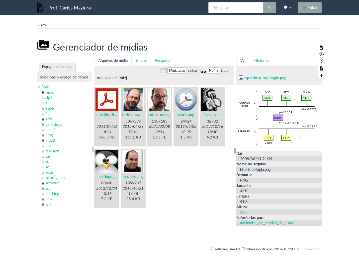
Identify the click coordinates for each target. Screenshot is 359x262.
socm (49, 172)
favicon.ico (212, 114)
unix (48, 198)
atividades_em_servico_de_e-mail (267, 222)
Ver (243, 60)
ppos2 (50, 129)
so (47, 167)
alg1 (48, 97)
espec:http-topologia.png (264, 77)
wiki (48, 204)
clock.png (186, 114)
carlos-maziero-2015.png (143, 114)
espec (50, 108)
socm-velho (55, 177)
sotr (48, 188)
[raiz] (46, 87)
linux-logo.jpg (107, 176)
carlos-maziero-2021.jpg (169, 114)
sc (47, 161)
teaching (52, 193)
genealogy (53, 124)
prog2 (50, 140)
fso (48, 113)
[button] (287, 7)
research (52, 151)
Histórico (261, 60)
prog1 (50, 134)
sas (48, 156)
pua (48, 145)
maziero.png (133, 176)
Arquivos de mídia (113, 60)
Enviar (141, 60)
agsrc (49, 92)
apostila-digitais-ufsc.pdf (116, 114)
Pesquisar (163, 60)
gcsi (48, 119)
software (52, 183)
